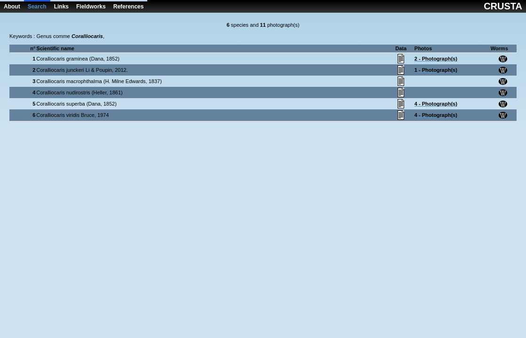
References (128, 6)
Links (61, 6)
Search (37, 6)
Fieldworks (91, 6)
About (12, 6)
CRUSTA (503, 6)
